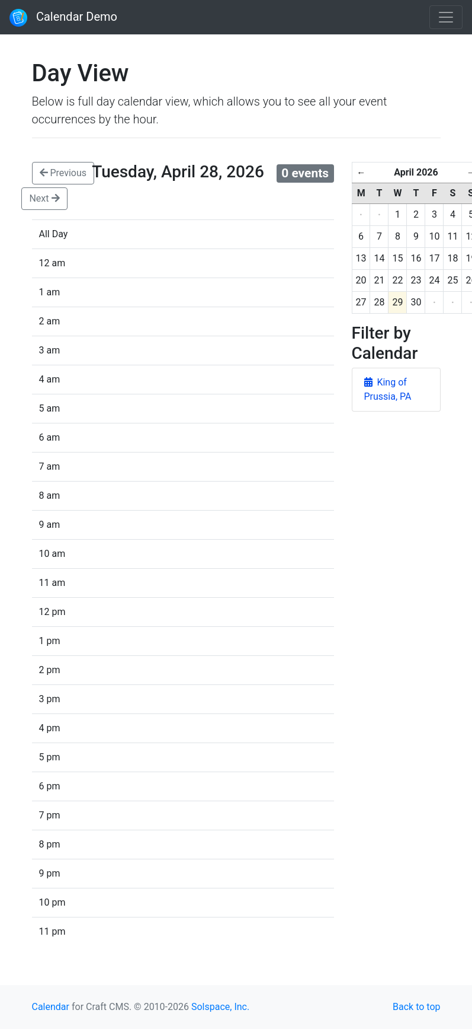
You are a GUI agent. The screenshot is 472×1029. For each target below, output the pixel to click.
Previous (63, 173)
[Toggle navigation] (446, 17)
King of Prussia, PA (388, 389)
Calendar (50, 1006)
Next (44, 198)
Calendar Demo (63, 18)
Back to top (416, 1006)
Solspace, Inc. (220, 1006)
